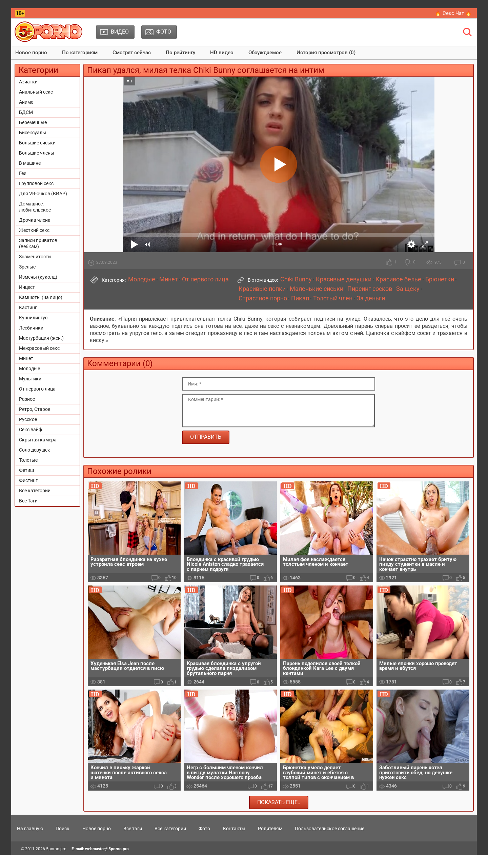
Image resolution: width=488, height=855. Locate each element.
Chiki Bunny (296, 279)
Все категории (34, 490)
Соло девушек (34, 450)
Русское (28, 419)
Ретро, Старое (34, 409)
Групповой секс (36, 183)
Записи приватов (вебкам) (38, 243)
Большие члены (36, 153)
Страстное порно (263, 298)
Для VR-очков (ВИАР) (43, 193)
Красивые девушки (343, 279)
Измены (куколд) (38, 277)
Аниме (26, 102)
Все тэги (132, 828)
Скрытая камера (38, 439)
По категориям (80, 52)
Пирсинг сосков (369, 288)
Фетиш (26, 470)
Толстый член (332, 298)
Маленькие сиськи (316, 288)
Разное (27, 399)
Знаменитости (35, 256)
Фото (204, 828)
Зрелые (27, 267)
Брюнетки (439, 279)
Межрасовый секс (39, 348)
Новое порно (31, 52)
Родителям (270, 828)
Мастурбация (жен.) (41, 338)
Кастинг (28, 307)
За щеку (408, 288)
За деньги (371, 298)
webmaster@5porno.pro (107, 849)
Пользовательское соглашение (329, 828)
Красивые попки (262, 288)
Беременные (33, 122)
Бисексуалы (32, 132)
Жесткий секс (34, 230)
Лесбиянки (31, 328)
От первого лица (37, 389)
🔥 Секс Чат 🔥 (453, 13)
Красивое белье (398, 279)
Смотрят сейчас (132, 52)
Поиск (62, 828)
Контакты (234, 828)
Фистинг (28, 480)
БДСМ (26, 112)
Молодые (29, 368)
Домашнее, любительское (35, 207)
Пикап (300, 298)
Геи (22, 173)
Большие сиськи (37, 142)
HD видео (221, 52)
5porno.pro (56, 849)
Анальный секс (36, 92)
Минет (26, 358)
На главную (30, 828)
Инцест (27, 287)
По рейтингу (180, 52)
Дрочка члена (34, 220)
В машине (30, 163)
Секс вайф (30, 429)
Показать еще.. (278, 802)
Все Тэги (28, 500)
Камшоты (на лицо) (40, 297)
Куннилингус (33, 317)
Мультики (30, 378)
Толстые (28, 460)
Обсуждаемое (265, 52)
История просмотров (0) (326, 52)
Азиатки (28, 81)
